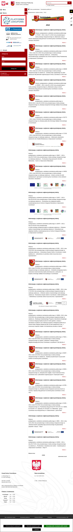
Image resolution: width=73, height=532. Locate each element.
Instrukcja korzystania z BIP (62, 517)
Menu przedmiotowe (6, 15)
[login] (14, 336)
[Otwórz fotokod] (71, 25)
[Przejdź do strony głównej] (17, 3)
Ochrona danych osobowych (13, 526)
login (3, 334)
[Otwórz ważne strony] (71, 21)
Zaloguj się (13, 346)
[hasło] (14, 341)
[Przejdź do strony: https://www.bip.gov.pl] (71, 14)
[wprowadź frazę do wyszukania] (57, 2)
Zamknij (36, 529)
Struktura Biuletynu (39, 517)
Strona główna (4, 12)
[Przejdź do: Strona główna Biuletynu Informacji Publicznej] (28, 9)
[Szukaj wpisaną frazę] (70, 2)
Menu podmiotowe (5, 287)
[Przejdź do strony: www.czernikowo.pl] (71, 18)
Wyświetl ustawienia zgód (33, 526)
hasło (3, 339)
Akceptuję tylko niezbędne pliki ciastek (56, 526)
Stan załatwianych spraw (10, 517)
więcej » (64, 42)
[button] (26, 13)
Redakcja (50, 517)
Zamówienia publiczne (46, 9)
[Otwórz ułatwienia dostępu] (71, 11)
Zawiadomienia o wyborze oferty (35, 12)
